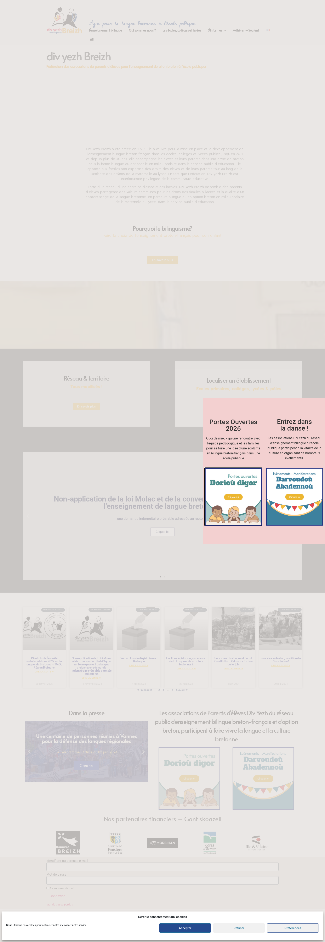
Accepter (185, 928)
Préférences (292, 928)
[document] (162, 471)
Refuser (239, 928)
